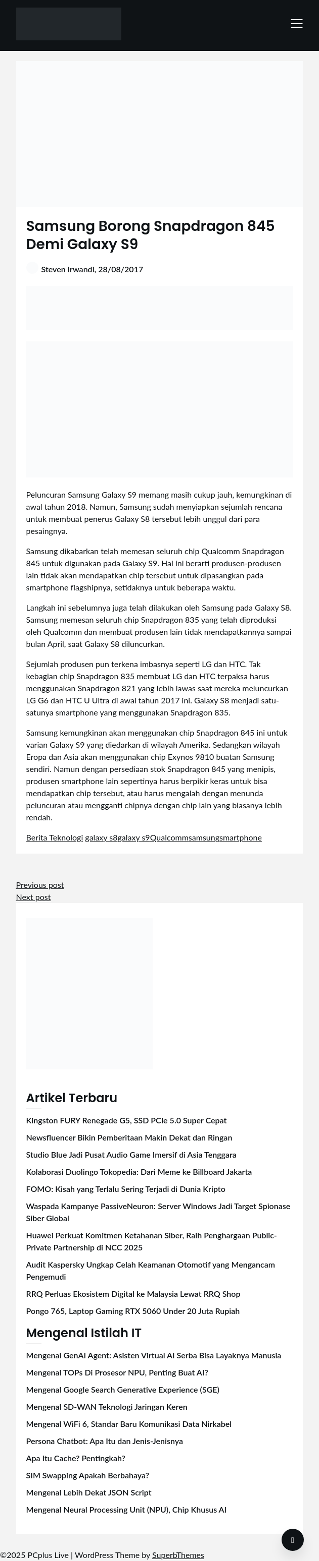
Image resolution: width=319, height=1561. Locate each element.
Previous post (40, 884)
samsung (204, 837)
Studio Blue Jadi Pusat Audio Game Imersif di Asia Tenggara (131, 1154)
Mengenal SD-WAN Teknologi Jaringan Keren (107, 1406)
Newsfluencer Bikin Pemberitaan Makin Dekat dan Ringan (129, 1137)
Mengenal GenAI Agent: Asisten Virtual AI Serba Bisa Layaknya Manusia (154, 1355)
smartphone (240, 837)
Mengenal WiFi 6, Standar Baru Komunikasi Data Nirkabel (129, 1423)
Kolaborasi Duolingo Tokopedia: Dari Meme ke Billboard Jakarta (139, 1171)
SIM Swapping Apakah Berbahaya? (87, 1475)
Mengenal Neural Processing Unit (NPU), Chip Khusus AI (126, 1509)
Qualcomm (169, 837)
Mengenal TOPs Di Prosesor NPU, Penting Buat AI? (117, 1372)
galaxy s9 (133, 837)
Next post (33, 897)
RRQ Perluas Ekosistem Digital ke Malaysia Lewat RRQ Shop (133, 1293)
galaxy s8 (101, 837)
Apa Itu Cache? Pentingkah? (75, 1458)
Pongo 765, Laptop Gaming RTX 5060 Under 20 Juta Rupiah (133, 1310)
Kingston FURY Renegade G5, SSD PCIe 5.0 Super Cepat (126, 1120)
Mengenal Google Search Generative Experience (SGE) (122, 1389)
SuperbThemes (178, 1554)
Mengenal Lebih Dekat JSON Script (89, 1492)
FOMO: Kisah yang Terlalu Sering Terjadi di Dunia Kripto (125, 1188)
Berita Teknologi (54, 837)
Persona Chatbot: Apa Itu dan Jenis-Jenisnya (104, 1441)
